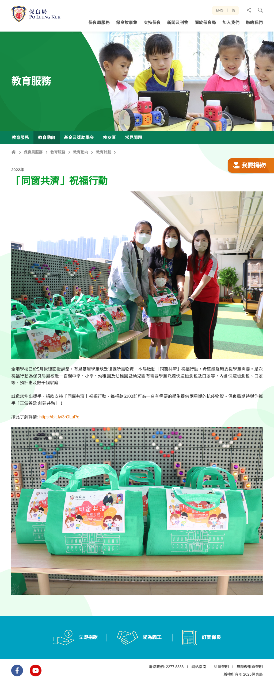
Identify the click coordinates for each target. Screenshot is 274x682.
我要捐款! (250, 191)
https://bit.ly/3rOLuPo (59, 443)
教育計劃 (103, 152)
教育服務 (57, 152)
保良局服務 (33, 152)
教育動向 (80, 152)
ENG (219, 10)
